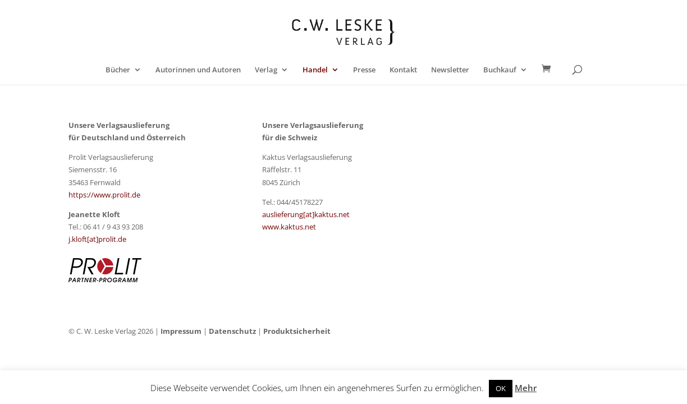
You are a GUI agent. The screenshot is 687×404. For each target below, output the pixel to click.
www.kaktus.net (289, 227)
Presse (364, 70)
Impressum (181, 331)
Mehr (526, 387)
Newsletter (450, 70)
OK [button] (501, 388)
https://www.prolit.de (104, 195)
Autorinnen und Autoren (198, 70)
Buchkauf (499, 70)
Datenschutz (232, 331)
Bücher (118, 70)
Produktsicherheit (297, 331)
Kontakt (403, 70)
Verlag (266, 70)
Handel (315, 70)
